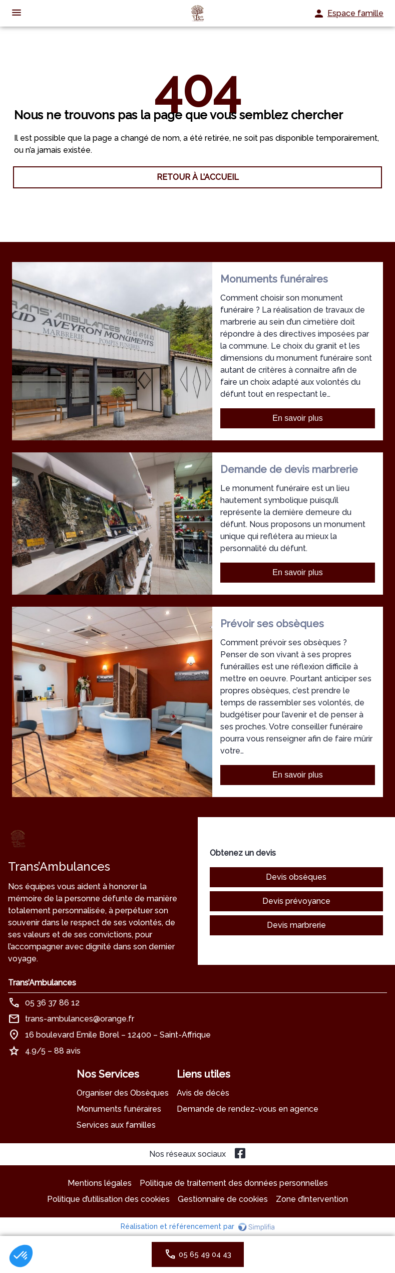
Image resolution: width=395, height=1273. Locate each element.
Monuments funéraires (119, 1109)
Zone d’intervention (312, 1199)
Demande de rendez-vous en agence (247, 1109)
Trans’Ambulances (42, 982)
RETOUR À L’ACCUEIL (198, 177)
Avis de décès (203, 1093)
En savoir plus (297, 418)
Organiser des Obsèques (123, 1093)
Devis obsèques (296, 877)
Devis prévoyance (296, 901)
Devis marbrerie (296, 925)
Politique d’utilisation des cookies (108, 1199)
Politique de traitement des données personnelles (234, 1183)
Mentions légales (100, 1183)
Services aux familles (116, 1125)
